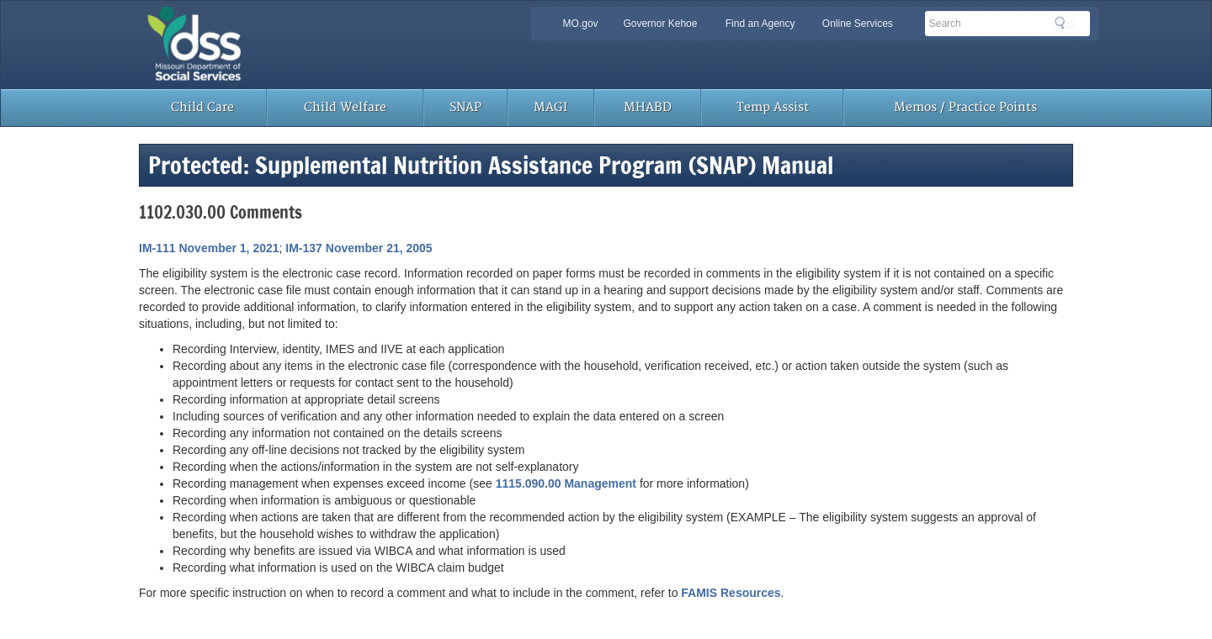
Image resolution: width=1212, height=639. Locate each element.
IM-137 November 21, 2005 (358, 248)
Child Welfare (345, 107)
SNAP (465, 107)
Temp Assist (772, 107)
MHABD (648, 107)
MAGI (550, 107)
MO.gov (580, 23)
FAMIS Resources (730, 592)
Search (1065, 22)
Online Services (857, 23)
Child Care (202, 107)
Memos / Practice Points (965, 107)
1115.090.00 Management (566, 483)
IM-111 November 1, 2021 (209, 248)
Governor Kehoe (660, 23)
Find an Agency (760, 23)
